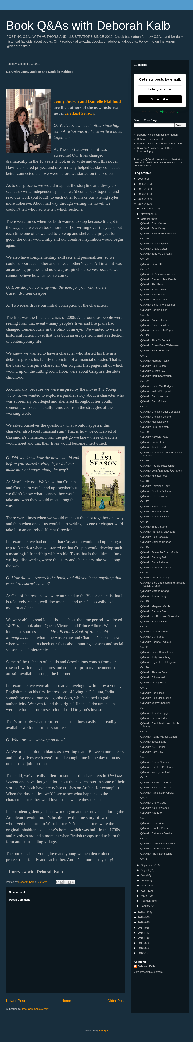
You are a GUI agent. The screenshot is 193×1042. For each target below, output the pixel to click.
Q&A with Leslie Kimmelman (156, 652)
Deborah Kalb (146, 966)
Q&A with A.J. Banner (152, 746)
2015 (141, 937)
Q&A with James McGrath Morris (159, 552)
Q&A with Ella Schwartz (153, 496)
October (146, 218)
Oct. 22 (144, 381)
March (145, 895)
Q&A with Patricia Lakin (153, 309)
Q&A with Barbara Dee (153, 611)
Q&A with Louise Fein (152, 442)
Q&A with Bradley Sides (154, 828)
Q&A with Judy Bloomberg (155, 657)
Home (66, 1001)
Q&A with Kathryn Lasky (154, 436)
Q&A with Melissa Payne (154, 421)
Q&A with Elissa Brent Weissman (159, 345)
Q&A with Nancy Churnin (154, 762)
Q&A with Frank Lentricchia (156, 853)
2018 (141, 922)
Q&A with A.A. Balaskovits (155, 848)
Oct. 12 (144, 626)
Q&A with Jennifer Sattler (154, 516)
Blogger (103, 1030)
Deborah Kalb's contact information (157, 134)
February (146, 900)
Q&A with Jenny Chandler (155, 702)
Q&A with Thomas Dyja (153, 672)
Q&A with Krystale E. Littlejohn (158, 662)
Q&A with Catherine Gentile (156, 833)
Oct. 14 (144, 572)
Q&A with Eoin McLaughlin (155, 697)
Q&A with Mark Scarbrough (156, 375)
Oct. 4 (143, 797)
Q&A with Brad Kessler (153, 223)
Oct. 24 (144, 355)
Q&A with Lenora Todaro (154, 718)
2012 (141, 952)
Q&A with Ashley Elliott (153, 682)
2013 (141, 947)
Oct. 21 (144, 406)
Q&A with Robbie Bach (153, 621)
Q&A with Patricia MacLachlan (157, 465)
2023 (141, 193)
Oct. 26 (144, 314)
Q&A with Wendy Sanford (154, 772)
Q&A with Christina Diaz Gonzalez (160, 411)
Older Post (116, 1001)
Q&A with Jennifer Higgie (154, 713)
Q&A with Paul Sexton (153, 365)
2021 (141, 204)
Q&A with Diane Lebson (154, 562)
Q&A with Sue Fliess (152, 692)
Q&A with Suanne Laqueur (155, 641)
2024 (141, 188)
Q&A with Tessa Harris (153, 741)
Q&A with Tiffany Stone (153, 526)
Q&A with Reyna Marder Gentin (158, 736)
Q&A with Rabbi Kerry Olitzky (157, 792)
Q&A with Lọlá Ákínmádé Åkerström (161, 470)
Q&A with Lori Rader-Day (154, 577)
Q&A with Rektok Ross (153, 289)
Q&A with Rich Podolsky (154, 536)
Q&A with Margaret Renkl (154, 360)
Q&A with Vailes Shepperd (155, 391)
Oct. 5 (143, 777)
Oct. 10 (144, 667)
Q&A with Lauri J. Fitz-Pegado (157, 330)
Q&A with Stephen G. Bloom (156, 767)
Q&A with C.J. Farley (152, 636)
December (147, 208)
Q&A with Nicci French (153, 294)
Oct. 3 (143, 817)
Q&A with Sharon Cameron (155, 782)
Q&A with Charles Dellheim (155, 491)
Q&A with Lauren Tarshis (154, 631)
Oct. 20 (144, 431)
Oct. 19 (144, 460)
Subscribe (159, 99)
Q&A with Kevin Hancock (154, 350)
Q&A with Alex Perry (151, 284)
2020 (141, 912)
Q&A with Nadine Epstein (154, 243)
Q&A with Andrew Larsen (154, 320)
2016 (141, 932)
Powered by (160, 111)
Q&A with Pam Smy (151, 751)
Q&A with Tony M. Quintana (156, 253)
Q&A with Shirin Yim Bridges (156, 386)
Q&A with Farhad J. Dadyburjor (158, 531)
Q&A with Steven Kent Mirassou (158, 233)
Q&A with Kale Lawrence (154, 807)
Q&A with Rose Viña (152, 823)
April (144, 890)
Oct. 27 (144, 269)
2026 (141, 178)
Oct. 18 (144, 480)
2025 (141, 183)
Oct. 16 (144, 521)
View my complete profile (148, 971)
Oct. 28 (144, 258)
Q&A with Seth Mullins (153, 401)
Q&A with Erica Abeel (152, 677)
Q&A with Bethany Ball (153, 557)
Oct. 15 (144, 547)
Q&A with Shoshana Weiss (155, 787)
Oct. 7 (143, 731)
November (147, 213)
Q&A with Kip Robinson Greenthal (159, 616)
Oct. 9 (143, 687)
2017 (141, 927)
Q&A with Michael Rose (153, 475)
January (146, 905)
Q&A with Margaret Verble (155, 606)
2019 (141, 917)
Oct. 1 (143, 858)
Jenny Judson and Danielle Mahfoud (87, 101)
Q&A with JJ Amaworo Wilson (157, 274)
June (144, 880)
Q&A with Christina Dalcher (156, 416)
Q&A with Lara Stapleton (154, 426)
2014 (141, 942)
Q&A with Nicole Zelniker (154, 325)
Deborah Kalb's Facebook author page (159, 143)
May (144, 885)
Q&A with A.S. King (151, 812)
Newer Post (15, 1001)
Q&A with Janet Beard (153, 447)
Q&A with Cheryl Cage (153, 802)
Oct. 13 (144, 601)
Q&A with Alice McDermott (155, 340)
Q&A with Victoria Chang (154, 591)
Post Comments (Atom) (35, 1008)
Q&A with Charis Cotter (153, 248)
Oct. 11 (144, 646)
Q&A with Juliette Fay (152, 370)
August (145, 870)
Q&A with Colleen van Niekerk (157, 843)
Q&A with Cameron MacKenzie (158, 279)
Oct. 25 (144, 335)
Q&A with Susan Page (153, 506)
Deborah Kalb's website (150, 139)
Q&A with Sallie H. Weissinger (157, 304)
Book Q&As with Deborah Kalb (88, 25)
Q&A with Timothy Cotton (154, 511)
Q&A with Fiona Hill (151, 264)
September (147, 865)
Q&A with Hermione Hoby (155, 485)
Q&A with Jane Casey (152, 228)
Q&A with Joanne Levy (153, 596)
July (143, 875)
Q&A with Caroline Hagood (155, 541)
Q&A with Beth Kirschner (154, 396)
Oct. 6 (143, 756)
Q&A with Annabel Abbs (154, 299)
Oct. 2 (143, 838)
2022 (141, 199)
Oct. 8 (143, 708)
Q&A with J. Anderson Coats (156, 567)
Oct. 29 (144, 238)
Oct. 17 (144, 501)
